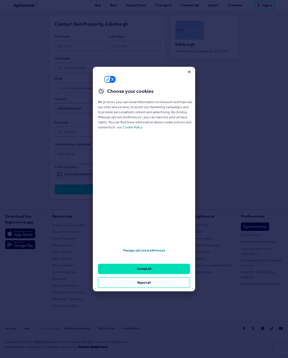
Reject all (144, 283)
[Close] (189, 71)
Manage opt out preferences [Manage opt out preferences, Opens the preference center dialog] (144, 250)
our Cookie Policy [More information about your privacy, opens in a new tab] (129, 127)
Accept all (144, 269)
